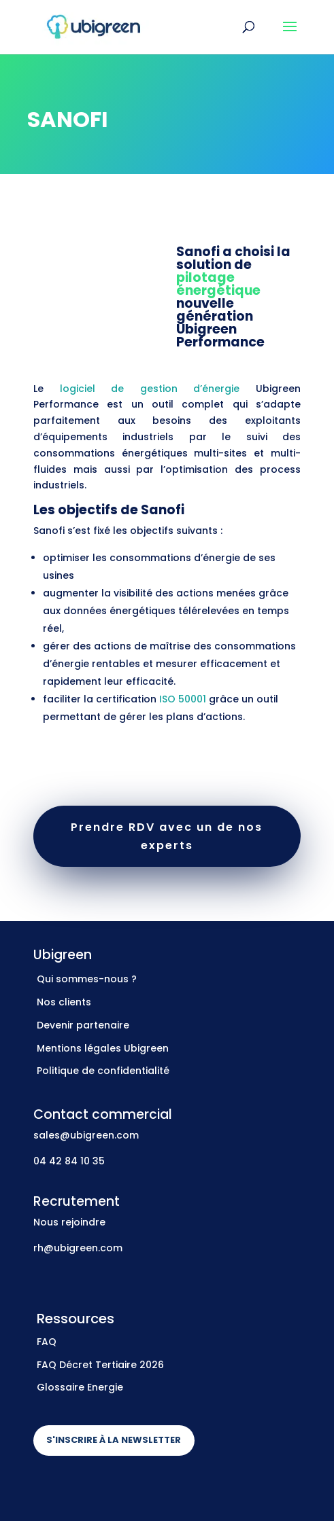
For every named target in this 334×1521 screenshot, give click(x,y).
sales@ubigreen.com (86, 1135)
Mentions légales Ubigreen (103, 1048)
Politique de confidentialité (103, 1070)
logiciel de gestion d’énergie (150, 388)
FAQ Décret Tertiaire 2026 (100, 1365)
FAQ (46, 1341)
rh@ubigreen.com (77, 1248)
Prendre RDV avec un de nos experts (167, 836)
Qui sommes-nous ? (87, 979)
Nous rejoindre (69, 1222)
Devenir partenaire (83, 1025)
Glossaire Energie (80, 1387)
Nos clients (64, 1002)
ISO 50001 (182, 699)
